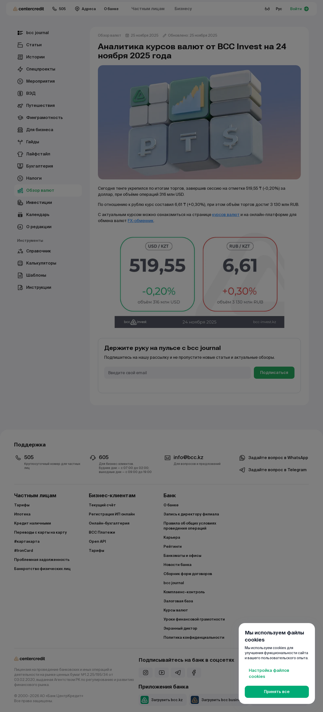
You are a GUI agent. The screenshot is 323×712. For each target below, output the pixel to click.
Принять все (277, 691)
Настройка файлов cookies (269, 673)
